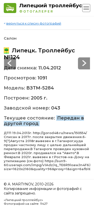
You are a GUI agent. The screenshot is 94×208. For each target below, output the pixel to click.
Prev (84, 63)
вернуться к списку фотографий (33, 23)
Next (10, 63)
